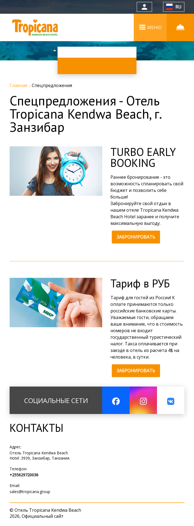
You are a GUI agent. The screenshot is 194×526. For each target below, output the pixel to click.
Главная (19, 85)
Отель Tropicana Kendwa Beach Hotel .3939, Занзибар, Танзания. (40, 455)
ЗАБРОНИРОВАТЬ (136, 237)
